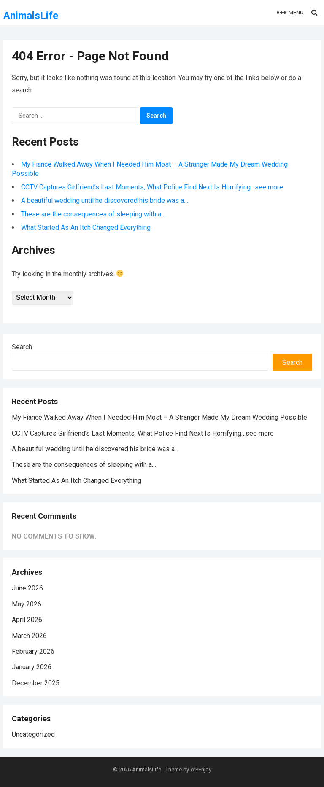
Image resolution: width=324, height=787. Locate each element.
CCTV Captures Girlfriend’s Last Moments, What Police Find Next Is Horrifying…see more (152, 187)
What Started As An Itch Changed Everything (86, 228)
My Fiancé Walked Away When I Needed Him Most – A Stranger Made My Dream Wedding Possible (159, 417)
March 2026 (29, 636)
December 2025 (35, 683)
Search (22, 347)
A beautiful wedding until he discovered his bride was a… (104, 201)
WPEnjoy (200, 769)
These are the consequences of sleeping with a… (93, 214)
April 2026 (27, 620)
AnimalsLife (30, 16)
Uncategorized (33, 734)
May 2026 (26, 604)
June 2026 (27, 588)
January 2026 (31, 667)
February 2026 (33, 651)
